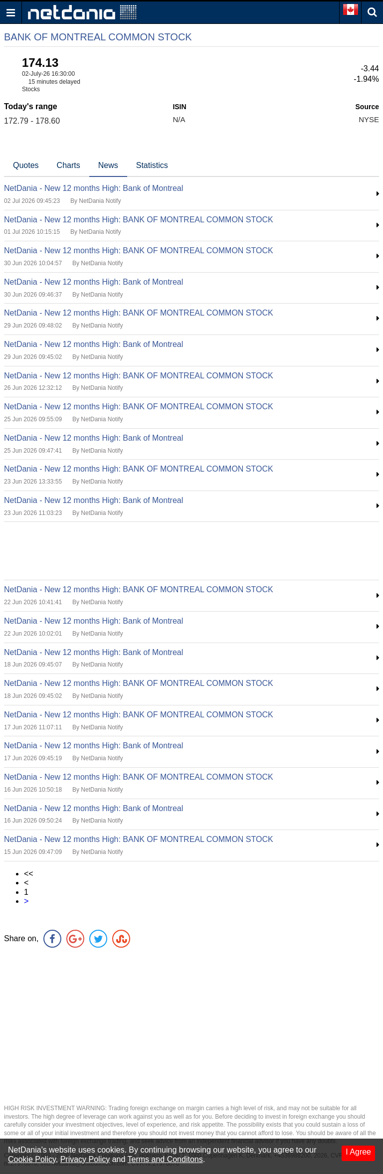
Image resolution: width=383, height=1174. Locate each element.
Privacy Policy (85, 1159)
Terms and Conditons (165, 1159)
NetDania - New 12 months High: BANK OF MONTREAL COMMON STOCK (138, 219)
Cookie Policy (32, 1159)
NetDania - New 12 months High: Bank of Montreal (93, 188)
